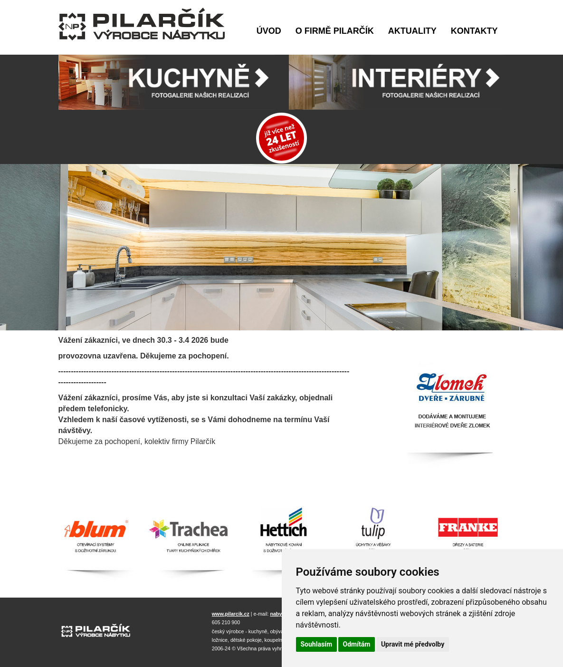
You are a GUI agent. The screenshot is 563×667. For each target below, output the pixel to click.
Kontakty (474, 31)
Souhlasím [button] (317, 644)
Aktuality (412, 31)
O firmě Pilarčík (335, 31)
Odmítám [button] (357, 644)
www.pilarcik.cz (230, 614)
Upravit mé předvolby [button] (412, 644)
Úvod (269, 31)
